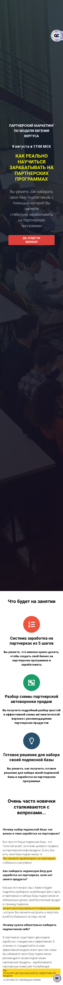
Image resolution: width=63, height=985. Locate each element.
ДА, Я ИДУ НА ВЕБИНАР (31, 239)
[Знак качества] (57, 978)
